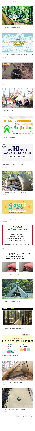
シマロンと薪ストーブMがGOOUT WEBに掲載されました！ (13, 328)
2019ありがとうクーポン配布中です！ (9, 219)
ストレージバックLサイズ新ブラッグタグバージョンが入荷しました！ (15, 409)
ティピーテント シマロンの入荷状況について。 (11, 355)
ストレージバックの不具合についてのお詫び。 (11, 274)
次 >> (31, 416)
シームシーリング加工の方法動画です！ (9, 137)
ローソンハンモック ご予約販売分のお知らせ (11, 27)
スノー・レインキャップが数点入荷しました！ (11, 301)
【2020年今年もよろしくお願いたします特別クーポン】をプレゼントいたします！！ (17, 165)
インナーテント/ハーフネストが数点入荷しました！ (12, 382)
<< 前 (18, 416)
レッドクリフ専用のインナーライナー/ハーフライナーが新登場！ (14, 192)
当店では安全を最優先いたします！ (9, 110)
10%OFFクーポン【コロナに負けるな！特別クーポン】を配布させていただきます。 (17, 55)
